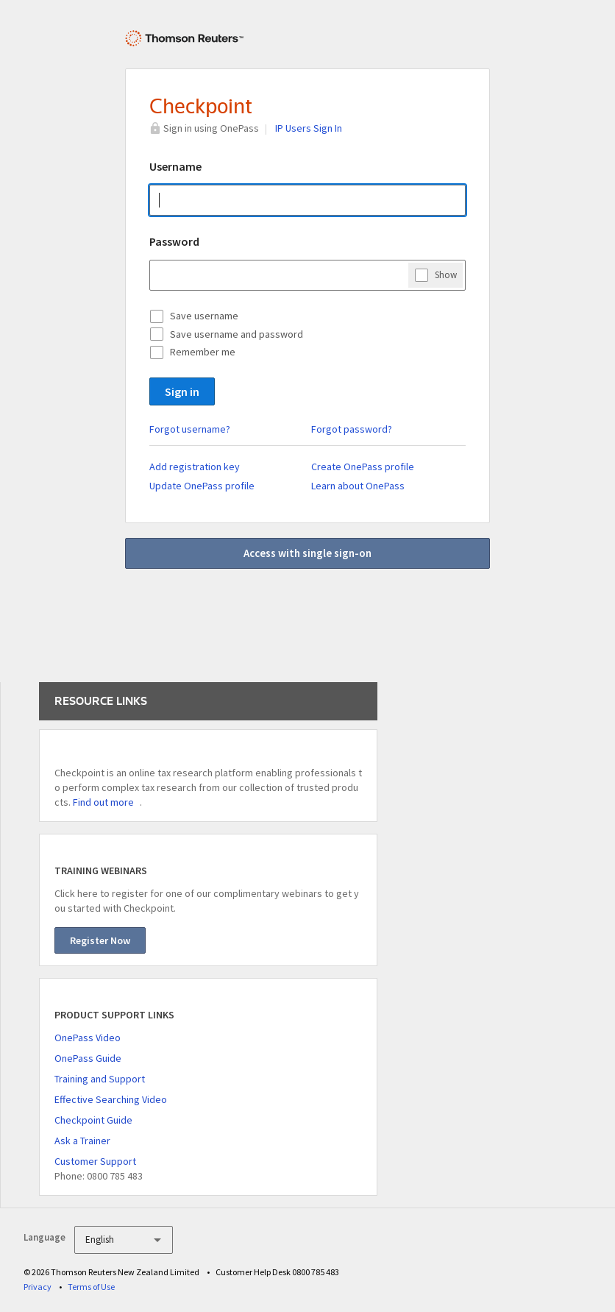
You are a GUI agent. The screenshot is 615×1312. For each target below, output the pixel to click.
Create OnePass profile (362, 466)
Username (175, 166)
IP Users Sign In (308, 128)
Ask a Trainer (82, 1140)
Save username (204, 315)
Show (446, 274)
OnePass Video (87, 1037)
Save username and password (236, 334)
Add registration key (194, 466)
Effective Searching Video (110, 1099)
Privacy (37, 1286)
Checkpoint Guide (93, 1120)
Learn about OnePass (358, 485)
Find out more (103, 802)
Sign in (182, 391)
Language (44, 1237)
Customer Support (95, 1161)
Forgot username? (189, 429)
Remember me (202, 351)
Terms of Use (91, 1286)
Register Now (100, 940)
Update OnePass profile (202, 485)
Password (174, 241)
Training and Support (99, 1078)
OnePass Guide (87, 1058)
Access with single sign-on (307, 553)
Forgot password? (351, 429)
